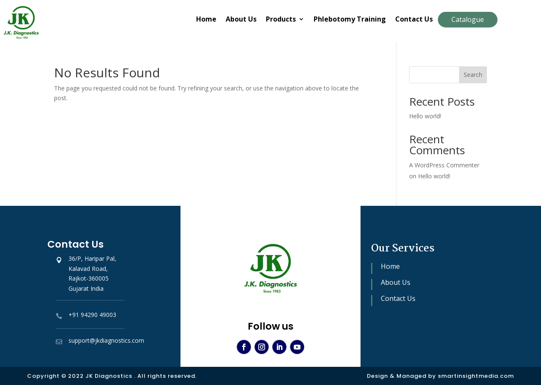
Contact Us (414, 20)
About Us (241, 20)
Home (206, 20)
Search (473, 75)
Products (281, 20)
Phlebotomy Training (350, 20)
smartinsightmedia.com (476, 376)
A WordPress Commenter (444, 165)
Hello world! (425, 116)
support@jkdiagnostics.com (106, 340)
